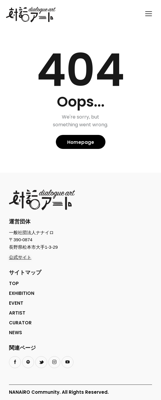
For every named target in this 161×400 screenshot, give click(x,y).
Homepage (80, 142)
